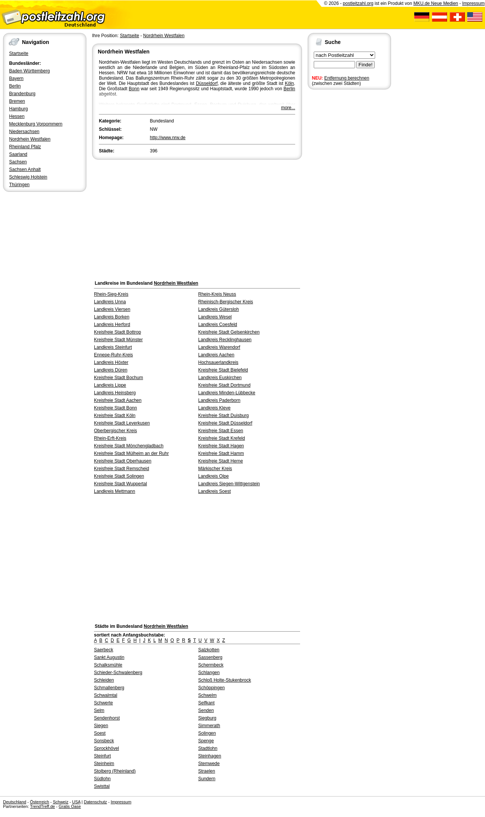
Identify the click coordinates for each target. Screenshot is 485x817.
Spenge (206, 740)
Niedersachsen (24, 131)
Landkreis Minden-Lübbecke (226, 392)
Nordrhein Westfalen (29, 139)
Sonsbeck (104, 740)
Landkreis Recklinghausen (225, 339)
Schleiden (104, 680)
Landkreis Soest (214, 491)
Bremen (17, 101)
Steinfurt (102, 756)
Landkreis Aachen (216, 355)
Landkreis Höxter (111, 362)
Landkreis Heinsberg (115, 392)
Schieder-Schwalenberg (118, 672)
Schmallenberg (109, 687)
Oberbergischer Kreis (115, 430)
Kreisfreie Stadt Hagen (221, 445)
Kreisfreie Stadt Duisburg (223, 415)
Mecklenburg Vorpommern (36, 124)
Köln (289, 83)
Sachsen (18, 162)
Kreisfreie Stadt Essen (220, 430)
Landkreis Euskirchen (220, 377)
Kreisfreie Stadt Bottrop (117, 332)
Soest (100, 733)
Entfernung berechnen (346, 78)
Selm (99, 710)
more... (288, 107)
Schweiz (60, 802)
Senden (206, 710)
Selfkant (206, 703)
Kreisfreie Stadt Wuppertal (120, 483)
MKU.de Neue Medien (435, 3)
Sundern (206, 778)
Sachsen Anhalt (25, 169)
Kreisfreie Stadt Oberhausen (122, 461)
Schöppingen (211, 687)
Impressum (473, 3)
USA (76, 802)
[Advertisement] (197, 218)
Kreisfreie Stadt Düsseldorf (225, 423)
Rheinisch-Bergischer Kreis (225, 301)
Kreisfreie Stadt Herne (220, 461)
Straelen (206, 771)
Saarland (18, 154)
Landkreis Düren (110, 370)
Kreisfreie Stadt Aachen (117, 400)
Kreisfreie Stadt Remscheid (121, 468)
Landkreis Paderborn (219, 400)
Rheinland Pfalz (25, 146)
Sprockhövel (106, 748)
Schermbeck (211, 665)
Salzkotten (208, 649)
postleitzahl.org (358, 3)
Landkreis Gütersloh (218, 309)
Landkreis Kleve (214, 408)
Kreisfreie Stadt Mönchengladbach (128, 445)
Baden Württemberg (29, 71)
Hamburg (18, 108)
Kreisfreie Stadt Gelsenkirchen (229, 332)
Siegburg (207, 718)
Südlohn (102, 778)
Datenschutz (95, 802)
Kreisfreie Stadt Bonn (115, 408)
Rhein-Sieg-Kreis (111, 294)
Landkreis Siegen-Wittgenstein (229, 483)
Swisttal (102, 786)
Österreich (39, 802)
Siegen (101, 725)
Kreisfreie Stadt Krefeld (221, 438)
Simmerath (209, 725)
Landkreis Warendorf (219, 347)
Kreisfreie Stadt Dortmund (224, 385)
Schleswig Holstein (28, 177)
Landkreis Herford (112, 324)
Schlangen (209, 672)
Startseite (18, 53)
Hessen (17, 116)
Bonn (134, 88)
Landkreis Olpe (213, 476)
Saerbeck (103, 649)
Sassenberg (210, 657)
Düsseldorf (206, 83)
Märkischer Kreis (215, 468)
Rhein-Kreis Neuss (217, 294)
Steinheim (104, 763)
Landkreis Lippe (110, 385)
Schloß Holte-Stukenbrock (224, 680)
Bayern (16, 78)
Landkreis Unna (110, 301)
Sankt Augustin (109, 657)
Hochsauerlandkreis (218, 362)
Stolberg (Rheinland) (115, 771)
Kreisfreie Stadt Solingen (119, 476)
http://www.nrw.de (168, 137)
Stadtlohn (207, 748)
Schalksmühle (108, 665)
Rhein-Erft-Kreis (110, 438)
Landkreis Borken (111, 317)
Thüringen (19, 184)
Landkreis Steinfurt (113, 347)
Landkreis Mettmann (114, 491)
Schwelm (207, 695)
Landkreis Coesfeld (217, 324)
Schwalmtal (105, 695)
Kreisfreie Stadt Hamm (221, 453)
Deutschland (14, 802)
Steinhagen (209, 756)
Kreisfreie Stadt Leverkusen (122, 423)
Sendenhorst (107, 718)
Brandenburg (22, 93)
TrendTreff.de (42, 806)
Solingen (207, 733)
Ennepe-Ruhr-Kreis (113, 355)
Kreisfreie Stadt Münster (118, 339)
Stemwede (209, 763)
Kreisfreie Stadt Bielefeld (223, 370)
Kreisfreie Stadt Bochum (118, 377)
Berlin (15, 86)
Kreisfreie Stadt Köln (114, 415)
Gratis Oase (70, 806)
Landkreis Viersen (112, 309)
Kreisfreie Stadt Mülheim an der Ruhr (131, 453)
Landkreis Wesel (215, 317)
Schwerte (103, 703)
